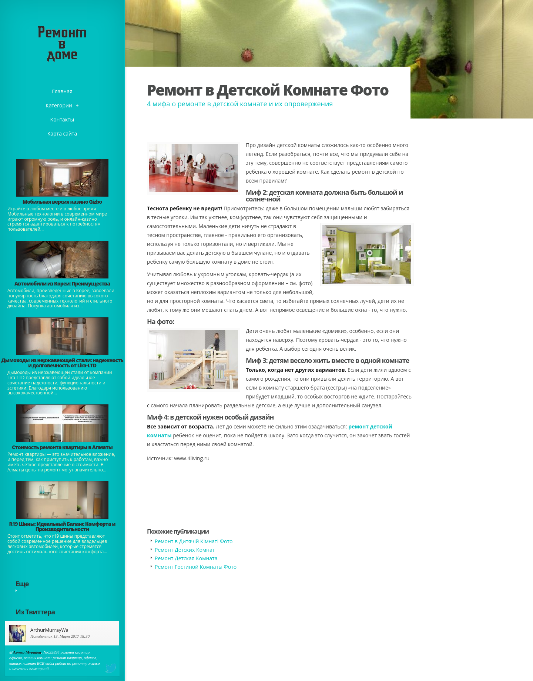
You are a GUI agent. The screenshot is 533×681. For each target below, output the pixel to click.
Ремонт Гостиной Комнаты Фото (196, 566)
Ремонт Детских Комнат (185, 549)
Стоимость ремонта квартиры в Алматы (62, 447)
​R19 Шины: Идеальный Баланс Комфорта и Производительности (62, 526)
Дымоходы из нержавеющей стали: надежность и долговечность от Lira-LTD (62, 363)
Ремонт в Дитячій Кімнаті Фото (193, 541)
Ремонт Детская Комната (186, 558)
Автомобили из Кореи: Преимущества (62, 283)
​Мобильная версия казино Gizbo (62, 201)
